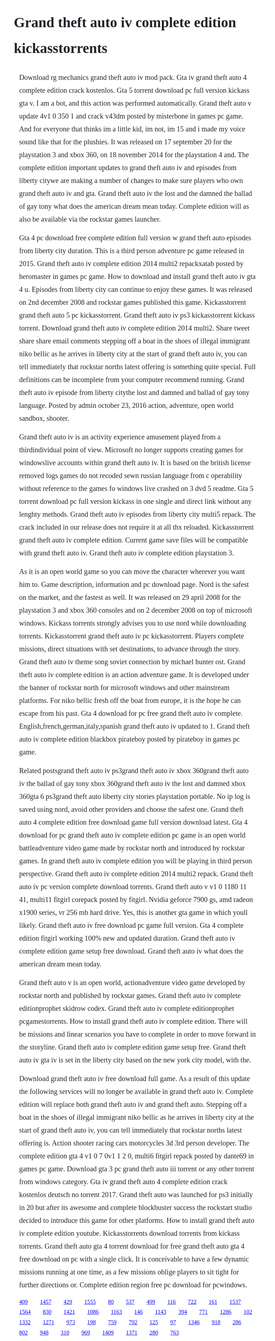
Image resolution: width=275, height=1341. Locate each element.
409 (23, 1302)
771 (203, 1312)
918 (216, 1322)
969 (85, 1333)
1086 (92, 1312)
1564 (24, 1312)
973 (70, 1322)
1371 (131, 1333)
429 (67, 1302)
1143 (160, 1312)
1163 (116, 1312)
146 (138, 1312)
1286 (225, 1312)
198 (91, 1322)
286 (236, 1322)
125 (153, 1322)
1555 (90, 1302)
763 (174, 1333)
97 (173, 1322)
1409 (108, 1333)
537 (130, 1302)
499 (150, 1302)
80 (111, 1302)
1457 (45, 1302)
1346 (193, 1322)
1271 (48, 1322)
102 (247, 1312)
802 (23, 1333)
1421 (69, 1312)
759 (112, 1322)
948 (44, 1333)
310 (65, 1333)
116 (171, 1302)
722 (192, 1302)
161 (213, 1302)
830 (47, 1312)
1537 (235, 1302)
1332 (24, 1322)
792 (133, 1322)
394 (182, 1312)
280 (153, 1333)
